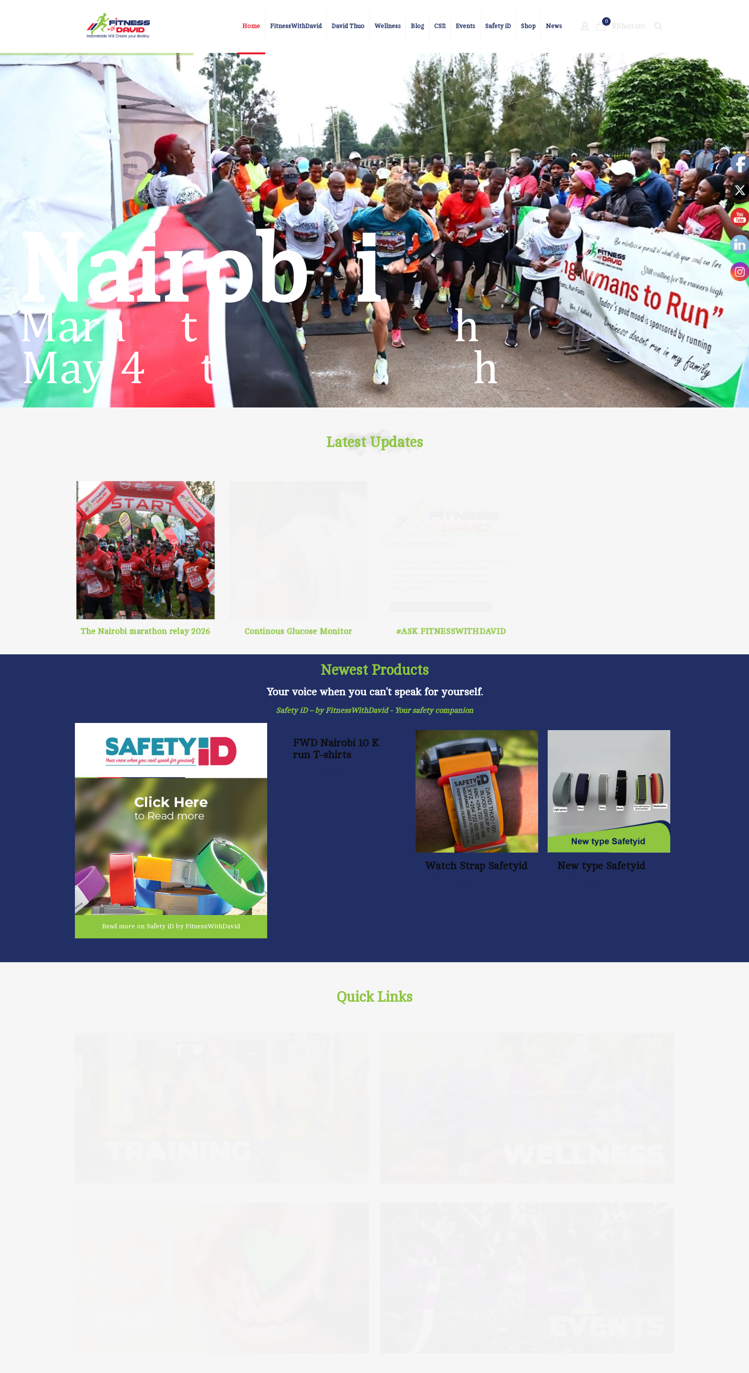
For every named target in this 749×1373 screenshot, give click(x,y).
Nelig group (161, 1349)
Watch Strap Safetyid (476, 865)
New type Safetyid (601, 865)
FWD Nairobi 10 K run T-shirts (336, 749)
